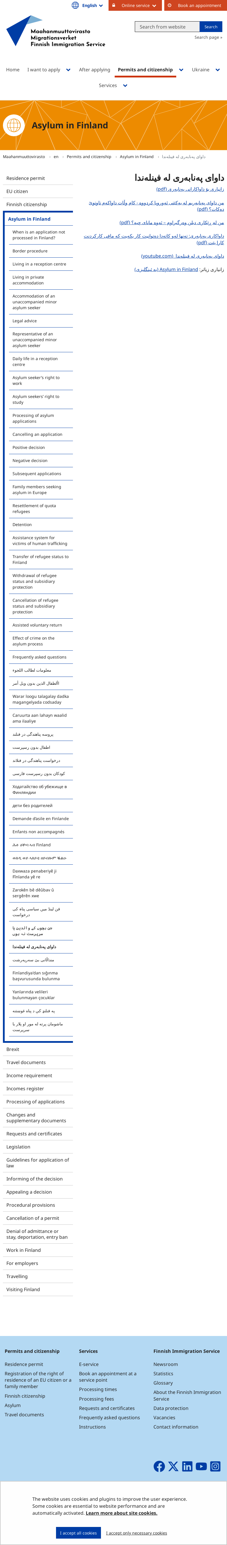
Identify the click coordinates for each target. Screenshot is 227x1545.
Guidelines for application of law (37, 1163)
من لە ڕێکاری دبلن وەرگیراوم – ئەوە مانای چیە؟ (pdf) (171, 222)
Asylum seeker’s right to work (36, 380)
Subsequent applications (37, 473)
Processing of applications (35, 1101)
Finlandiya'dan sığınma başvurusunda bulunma (36, 975)
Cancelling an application (37, 434)
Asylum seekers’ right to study (36, 399)
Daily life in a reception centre (35, 361)
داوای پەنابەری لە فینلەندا (34, 946)
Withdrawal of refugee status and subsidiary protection (35, 581)
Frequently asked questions (40, 657)
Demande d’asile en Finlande (41, 818)
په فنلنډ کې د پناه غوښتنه (34, 1010)
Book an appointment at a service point (108, 1376)
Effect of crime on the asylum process (34, 641)
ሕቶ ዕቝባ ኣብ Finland (32, 844)
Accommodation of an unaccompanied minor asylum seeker (35, 301)
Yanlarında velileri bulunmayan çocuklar (34, 994)
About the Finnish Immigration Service (187, 1395)
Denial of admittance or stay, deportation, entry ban (37, 1234)
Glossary (163, 1383)
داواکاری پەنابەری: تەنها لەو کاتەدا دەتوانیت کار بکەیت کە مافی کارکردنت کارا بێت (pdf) (154, 239)
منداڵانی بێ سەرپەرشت (33, 959)
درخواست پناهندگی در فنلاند (36, 760)
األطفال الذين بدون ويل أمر (36, 683)
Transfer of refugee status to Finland (41, 559)
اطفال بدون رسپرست (31, 747)
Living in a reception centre (39, 264)
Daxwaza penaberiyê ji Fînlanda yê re (35, 873)
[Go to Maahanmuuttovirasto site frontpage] (56, 38)
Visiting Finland (23, 1289)
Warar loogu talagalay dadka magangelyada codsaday (41, 699)
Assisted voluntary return (37, 625)
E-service (89, 1364)
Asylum (13, 1405)
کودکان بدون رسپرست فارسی (39, 773)
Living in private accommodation (28, 280)
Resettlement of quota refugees (34, 508)
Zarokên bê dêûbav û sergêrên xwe (33, 892)
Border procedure (30, 251)
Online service (142, 5)
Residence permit (25, 178)
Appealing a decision (29, 1192)
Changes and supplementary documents (36, 1118)
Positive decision (29, 447)
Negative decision (30, 460)
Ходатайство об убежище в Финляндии (40, 789)
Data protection (170, 1408)
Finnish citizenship (26, 204)
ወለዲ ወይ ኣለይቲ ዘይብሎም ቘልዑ (40, 858)
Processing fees (96, 1399)
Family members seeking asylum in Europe (37, 489)
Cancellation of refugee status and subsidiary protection (35, 606)
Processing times (98, 1389)
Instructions (92, 1427)
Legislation (18, 1147)
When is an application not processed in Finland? (39, 234)
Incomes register (25, 1088)
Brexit (12, 1049)
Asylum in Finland (137, 156)
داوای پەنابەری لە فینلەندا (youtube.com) (182, 255)
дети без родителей (33, 805)
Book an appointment (199, 5)
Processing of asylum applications (33, 418)
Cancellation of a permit (32, 1218)
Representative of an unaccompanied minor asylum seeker (35, 339)
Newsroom (165, 1364)
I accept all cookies (78, 1533)
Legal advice (25, 320)
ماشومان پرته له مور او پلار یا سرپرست (38, 1026)
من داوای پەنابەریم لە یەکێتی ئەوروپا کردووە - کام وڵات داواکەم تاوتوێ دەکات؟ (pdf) (156, 205)
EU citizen (17, 191)
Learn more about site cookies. (122, 1513)
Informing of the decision (34, 1179)
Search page (207, 37)
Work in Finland (23, 1250)
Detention (22, 524)
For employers (22, 1263)
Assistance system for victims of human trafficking (40, 540)
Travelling (17, 1276)
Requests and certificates (34, 1133)
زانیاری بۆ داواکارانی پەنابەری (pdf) (189, 189)
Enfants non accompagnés (38, 831)
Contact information (175, 1427)
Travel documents (26, 1062)
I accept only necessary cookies (136, 1533)
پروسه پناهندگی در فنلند (33, 734)
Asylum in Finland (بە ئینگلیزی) (166, 269)
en (57, 156)
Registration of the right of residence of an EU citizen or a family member (38, 1380)
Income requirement (29, 1075)
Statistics (163, 1373)
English (93, 5)
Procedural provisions (30, 1205)
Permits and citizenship (89, 156)
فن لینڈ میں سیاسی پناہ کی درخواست (36, 911)
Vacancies (164, 1417)
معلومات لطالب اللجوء (32, 670)
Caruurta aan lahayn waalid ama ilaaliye (40, 718)
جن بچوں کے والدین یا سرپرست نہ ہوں (32, 930)
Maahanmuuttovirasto (24, 156)
